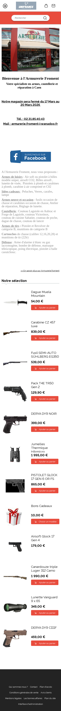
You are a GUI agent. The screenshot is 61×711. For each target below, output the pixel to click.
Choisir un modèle (47, 521)
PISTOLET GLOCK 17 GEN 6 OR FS (44, 477)
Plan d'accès (46, 687)
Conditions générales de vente (23, 692)
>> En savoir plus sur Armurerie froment (40, 270)
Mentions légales (13, 698)
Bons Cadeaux (41, 506)
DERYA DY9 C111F (44, 628)
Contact (53, 5)
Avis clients (46, 692)
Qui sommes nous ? (18, 687)
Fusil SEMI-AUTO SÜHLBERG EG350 (45, 354)
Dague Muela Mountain (41, 294)
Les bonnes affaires (33, 698)
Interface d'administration (30, 704)
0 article (46, 5)
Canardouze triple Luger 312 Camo (44, 568)
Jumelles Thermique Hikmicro (39, 447)
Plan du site (50, 698)
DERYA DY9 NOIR (44, 414)
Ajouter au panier (47, 307)
